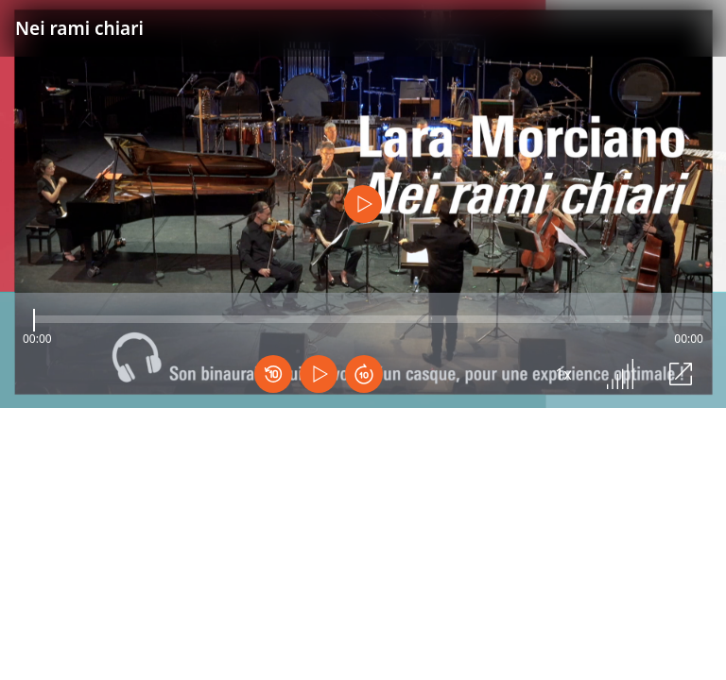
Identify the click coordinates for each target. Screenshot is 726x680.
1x (563, 374)
